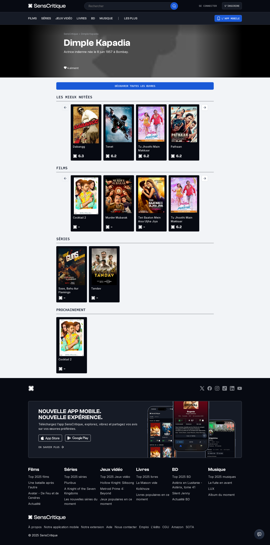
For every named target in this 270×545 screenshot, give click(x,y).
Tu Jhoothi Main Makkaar (149, 148)
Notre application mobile (61, 527)
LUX (211, 489)
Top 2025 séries (75, 477)
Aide (109, 527)
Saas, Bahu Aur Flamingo (68, 290)
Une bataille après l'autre (41, 485)
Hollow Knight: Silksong (117, 483)
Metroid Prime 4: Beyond (112, 491)
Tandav (96, 288)
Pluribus (70, 483)
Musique (217, 469)
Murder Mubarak (116, 217)
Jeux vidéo (111, 469)
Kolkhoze (142, 489)
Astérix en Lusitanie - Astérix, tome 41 (187, 485)
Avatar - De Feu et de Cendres (43, 495)
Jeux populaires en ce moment (116, 501)
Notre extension (92, 527)
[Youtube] (239, 389)
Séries (70, 469)
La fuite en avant (220, 483)
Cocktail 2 (79, 217)
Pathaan (176, 146)
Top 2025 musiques (222, 477)
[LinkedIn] (232, 389)
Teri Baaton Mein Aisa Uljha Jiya (149, 219)
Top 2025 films (38, 477)
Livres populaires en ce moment (152, 497)
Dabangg (79, 146)
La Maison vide (146, 483)
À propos (35, 527)
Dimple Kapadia (89, 33)
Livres (142, 469)
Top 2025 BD (181, 477)
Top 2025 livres (147, 477)
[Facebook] (209, 389)
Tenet (109, 146)
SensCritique (71, 33)
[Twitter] (202, 389)
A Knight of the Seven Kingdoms (80, 491)
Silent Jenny (181, 493)
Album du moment (221, 495)
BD (175, 469)
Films (33, 469)
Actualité (34, 504)
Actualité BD (181, 499)
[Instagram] (217, 389)
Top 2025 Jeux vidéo (115, 477)
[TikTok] (224, 389)
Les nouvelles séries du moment (80, 501)
